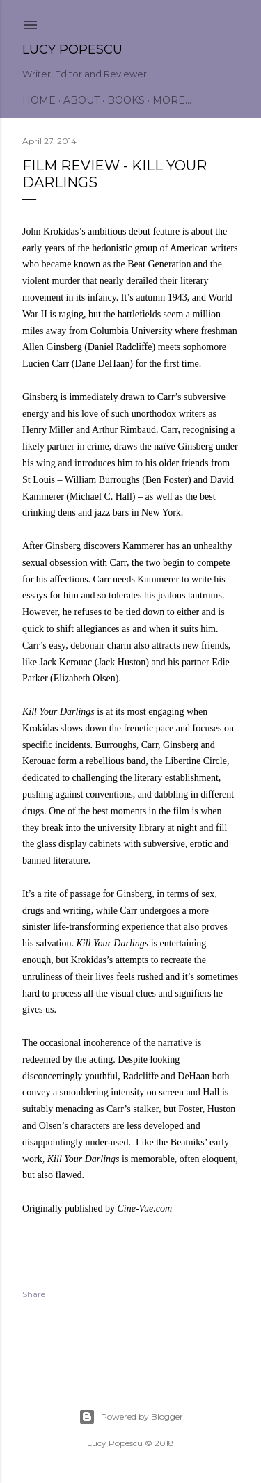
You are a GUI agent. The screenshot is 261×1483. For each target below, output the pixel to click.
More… (171, 100)
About (81, 100)
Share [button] (33, 1294)
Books (126, 100)
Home (39, 100)
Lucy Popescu (72, 49)
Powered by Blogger (131, 1417)
